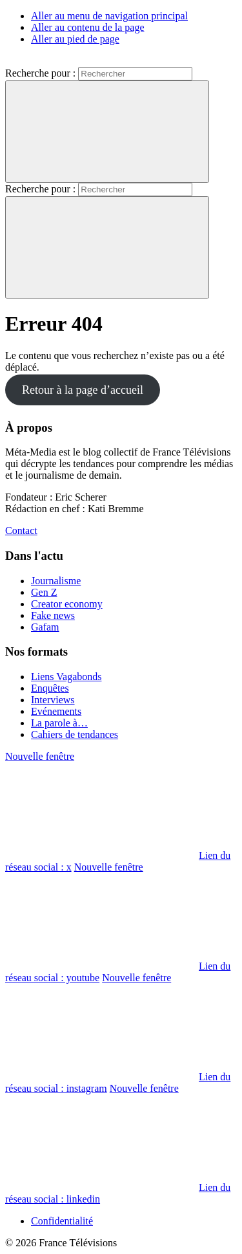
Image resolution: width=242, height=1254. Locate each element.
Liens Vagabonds (66, 676)
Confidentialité (62, 1220)
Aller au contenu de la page (87, 27)
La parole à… (59, 722)
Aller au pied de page (75, 38)
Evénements (56, 711)
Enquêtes (50, 688)
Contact (21, 530)
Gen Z (44, 592)
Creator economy (67, 603)
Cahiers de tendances (74, 734)
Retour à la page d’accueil (82, 389)
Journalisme (56, 580)
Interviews (53, 699)
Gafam (45, 627)
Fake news (53, 615)
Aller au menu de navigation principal (109, 15)
